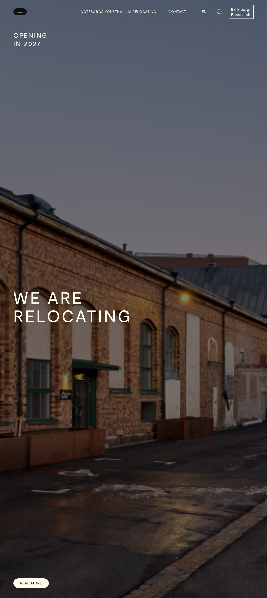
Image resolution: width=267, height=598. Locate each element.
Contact (177, 12)
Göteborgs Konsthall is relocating (118, 12)
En (206, 12)
